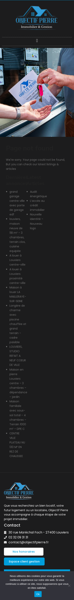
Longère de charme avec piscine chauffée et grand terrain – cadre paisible (17, 324)
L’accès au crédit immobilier (37, 205)
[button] (37, 40)
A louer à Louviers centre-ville (17, 260)
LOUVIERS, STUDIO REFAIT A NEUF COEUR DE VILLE (17, 356)
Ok (38, 594)
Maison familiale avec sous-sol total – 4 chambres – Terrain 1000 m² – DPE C (17, 415)
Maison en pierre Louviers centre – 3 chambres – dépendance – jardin (18, 383)
